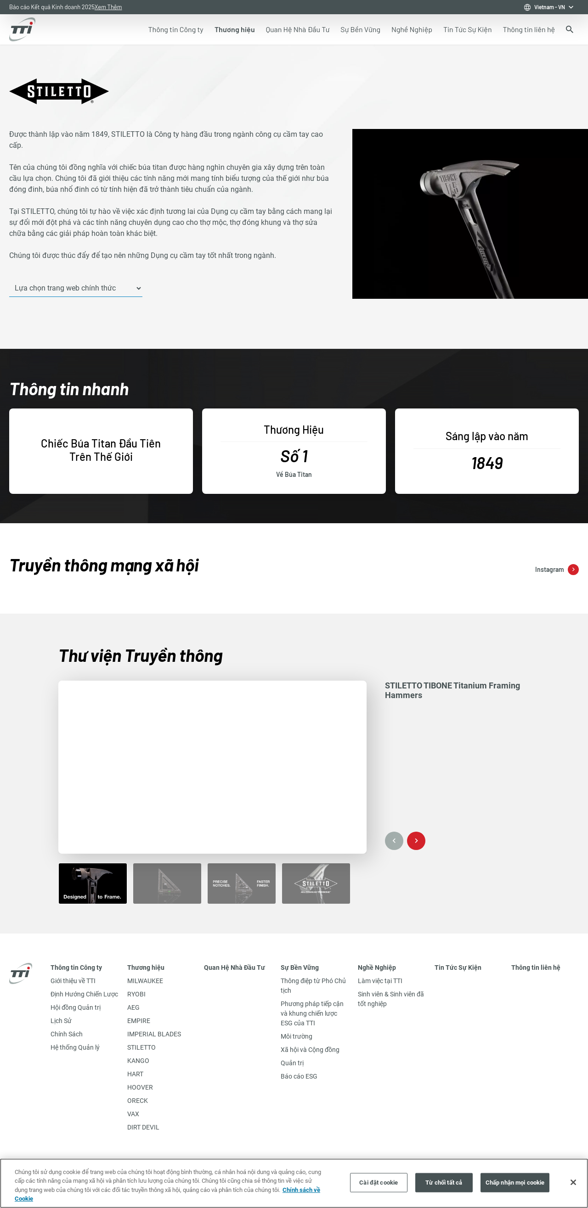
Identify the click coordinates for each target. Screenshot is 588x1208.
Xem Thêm (108, 7)
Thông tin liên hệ (535, 967)
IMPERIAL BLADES (154, 1034)
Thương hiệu (145, 967)
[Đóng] (573, 1182)
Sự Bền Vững (300, 967)
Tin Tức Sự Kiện (458, 967)
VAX (133, 1114)
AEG (133, 1007)
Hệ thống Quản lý (75, 1047)
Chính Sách (67, 1034)
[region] (294, 1183)
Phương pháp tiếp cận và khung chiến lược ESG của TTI (312, 1013)
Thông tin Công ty (76, 967)
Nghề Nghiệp (377, 967)
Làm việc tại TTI (380, 980)
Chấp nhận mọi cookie (515, 1182)
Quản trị (292, 1063)
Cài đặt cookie (378, 1182)
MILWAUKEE (145, 980)
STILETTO (141, 1047)
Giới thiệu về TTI (73, 980)
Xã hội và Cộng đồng (310, 1049)
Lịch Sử (61, 1020)
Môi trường (296, 1036)
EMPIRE (138, 1020)
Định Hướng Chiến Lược (84, 994)
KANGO (138, 1060)
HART (135, 1074)
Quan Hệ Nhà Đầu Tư (234, 967)
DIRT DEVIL (143, 1127)
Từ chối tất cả (443, 1182)
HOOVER (140, 1087)
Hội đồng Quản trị (76, 1007)
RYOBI (136, 994)
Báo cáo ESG (299, 1076)
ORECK (137, 1100)
